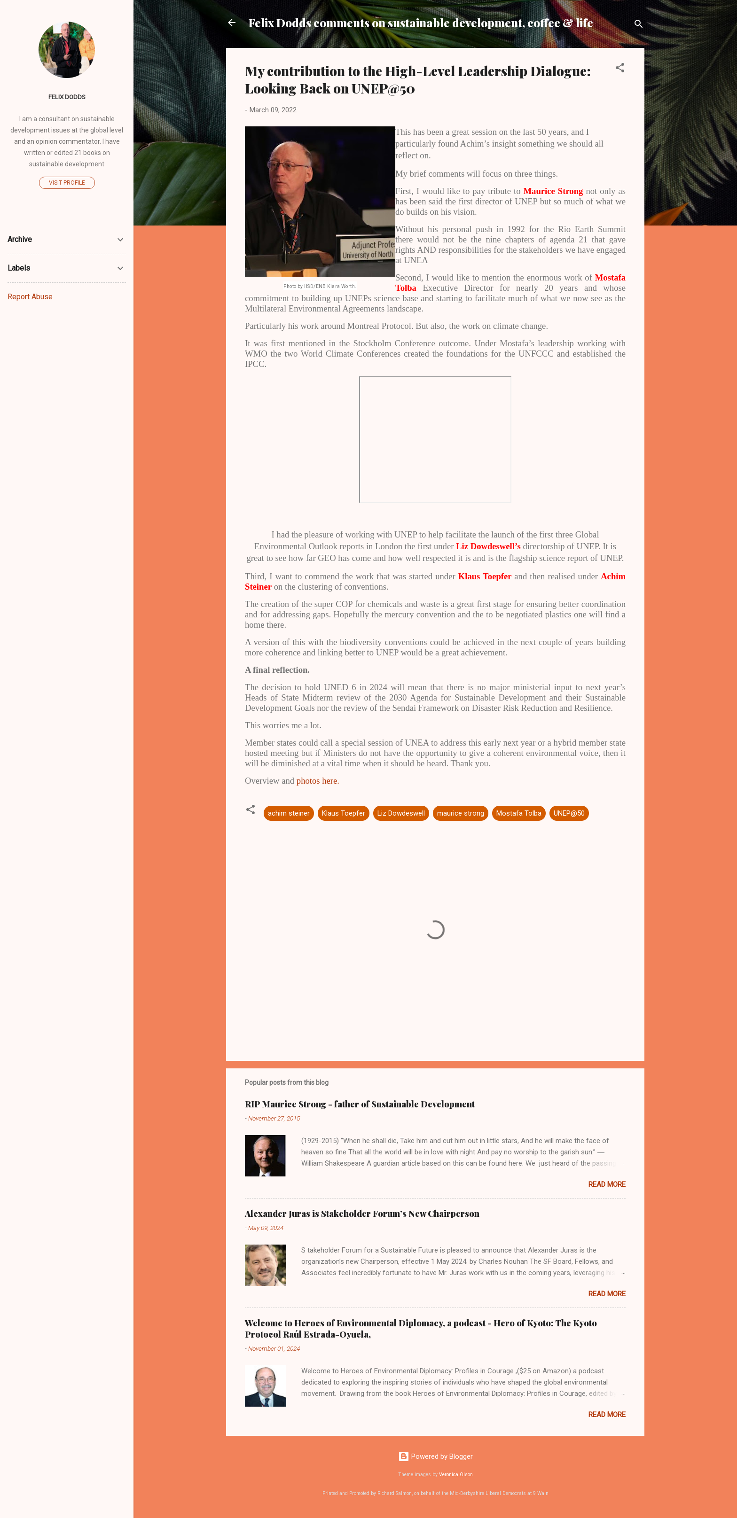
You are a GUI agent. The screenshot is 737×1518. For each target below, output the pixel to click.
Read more (607, 1184)
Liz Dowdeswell (401, 813)
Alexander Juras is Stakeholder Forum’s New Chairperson (362, 1213)
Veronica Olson (456, 1474)
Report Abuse (30, 296)
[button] (620, 69)
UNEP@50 (569, 813)
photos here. (318, 781)
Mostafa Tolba (518, 813)
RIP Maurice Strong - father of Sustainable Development (360, 1104)
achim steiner (289, 813)
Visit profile (67, 182)
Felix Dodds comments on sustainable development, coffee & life (421, 22)
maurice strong (460, 813)
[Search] (638, 25)
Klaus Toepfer (343, 813)
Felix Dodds (67, 97)
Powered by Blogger (435, 1456)
